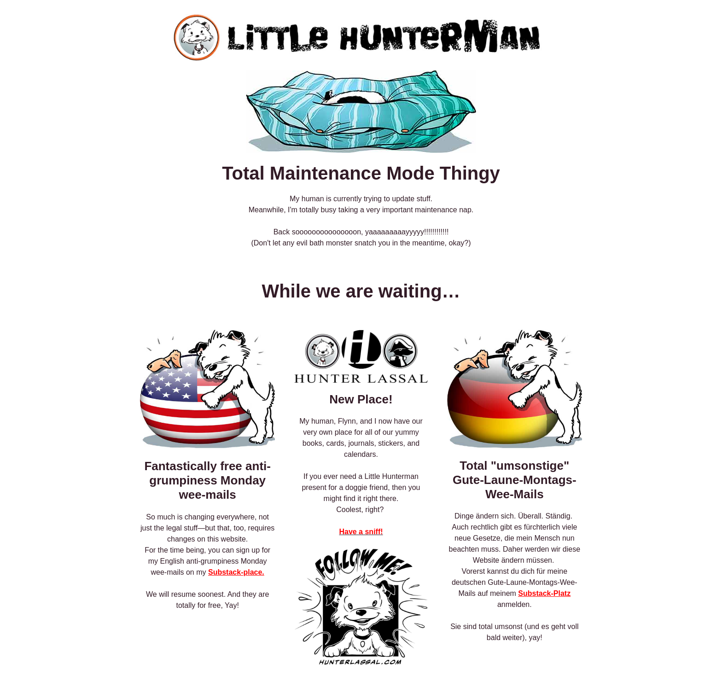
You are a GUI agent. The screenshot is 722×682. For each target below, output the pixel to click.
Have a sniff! (361, 532)
